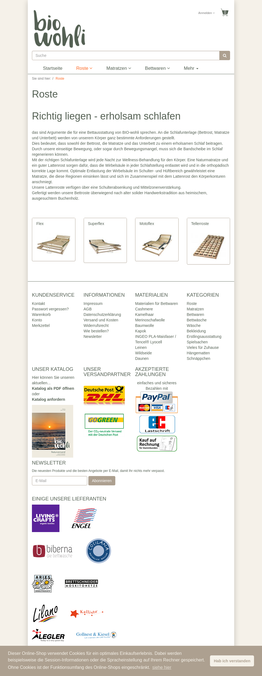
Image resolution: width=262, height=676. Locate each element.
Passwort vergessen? (50, 309)
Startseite (52, 68)
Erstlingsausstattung (204, 336)
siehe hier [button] (161, 667)
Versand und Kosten (101, 320)
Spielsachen (197, 342)
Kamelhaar (144, 314)
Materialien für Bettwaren (156, 303)
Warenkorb (41, 314)
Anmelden (206, 13)
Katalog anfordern (48, 399)
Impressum (93, 303)
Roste (84, 68)
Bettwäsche (197, 320)
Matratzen (118, 68)
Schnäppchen (199, 358)
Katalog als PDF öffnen (53, 388)
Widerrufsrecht (96, 325)
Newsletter (93, 336)
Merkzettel (41, 325)
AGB (88, 309)
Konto (37, 320)
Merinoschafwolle (150, 320)
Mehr (191, 68)
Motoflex (147, 223)
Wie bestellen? (96, 331)
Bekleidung (196, 331)
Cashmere (144, 309)
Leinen (141, 347)
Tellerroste (200, 223)
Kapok (140, 331)
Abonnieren (102, 481)
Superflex (96, 223)
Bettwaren (157, 68)
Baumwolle (144, 325)
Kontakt (38, 303)
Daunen (142, 358)
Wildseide (143, 353)
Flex (39, 223)
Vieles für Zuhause (203, 347)
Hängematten (198, 353)
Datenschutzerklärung (102, 314)
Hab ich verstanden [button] (232, 661)
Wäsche (194, 325)
